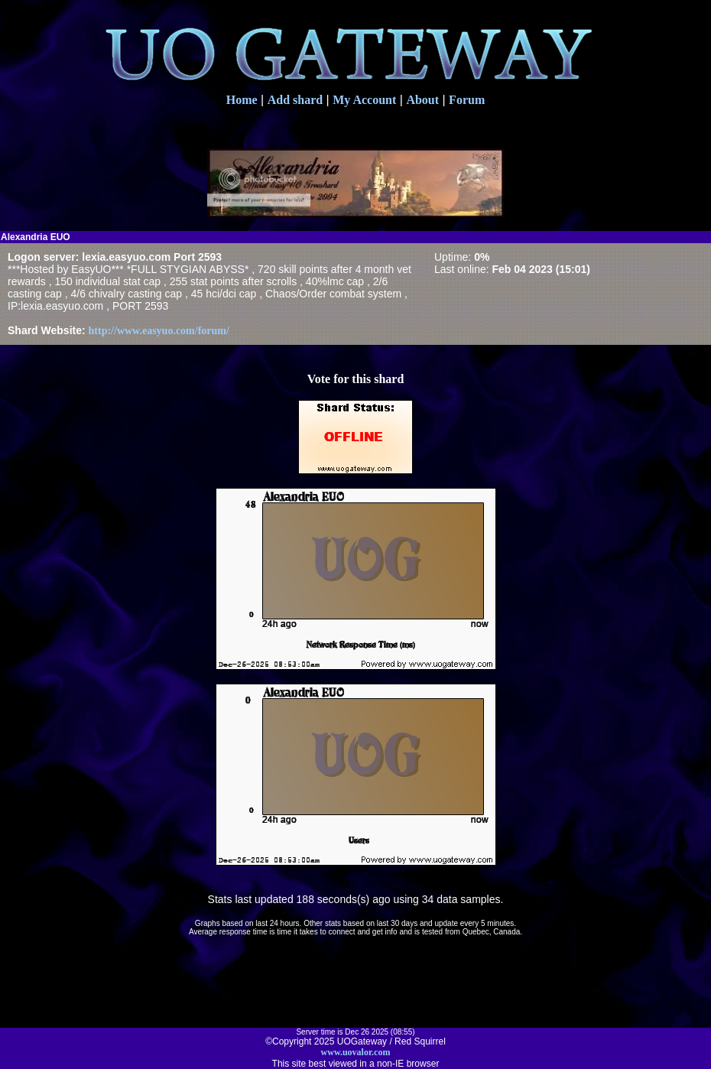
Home (242, 99)
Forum (467, 99)
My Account (364, 99)
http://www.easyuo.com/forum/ (159, 330)
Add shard (295, 99)
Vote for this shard (355, 378)
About (422, 99)
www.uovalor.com (356, 1052)
